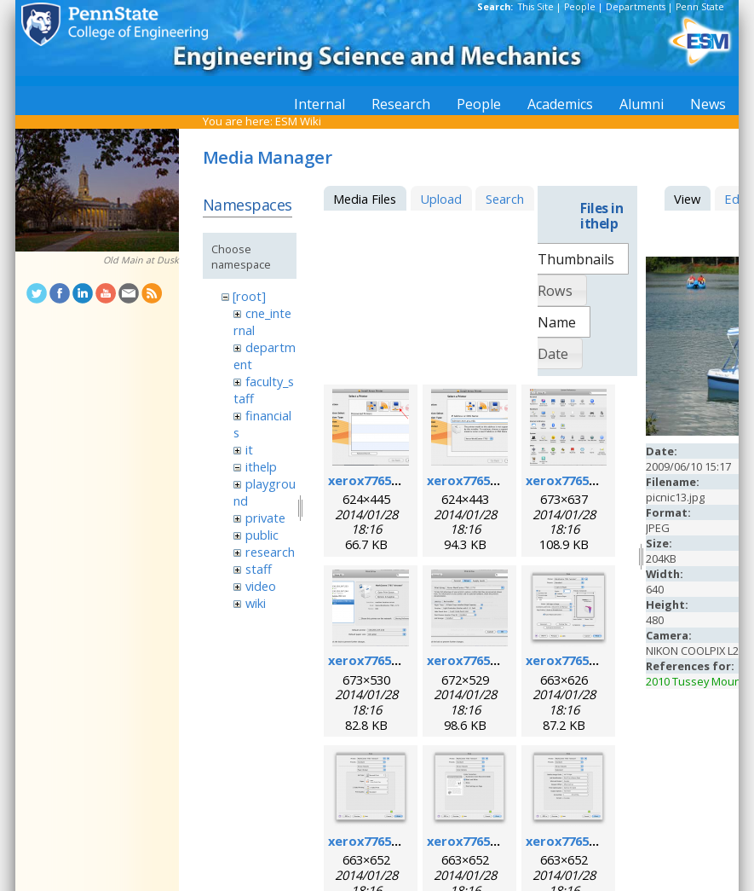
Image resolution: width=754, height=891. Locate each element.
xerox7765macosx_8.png (502, 840)
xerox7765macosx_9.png (601, 840)
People (580, 7)
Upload (441, 198)
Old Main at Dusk (141, 260)
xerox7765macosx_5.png (502, 659)
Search (505, 198)
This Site (536, 7)
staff (258, 568)
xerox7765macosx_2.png (502, 480)
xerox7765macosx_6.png (601, 659)
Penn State (700, 7)
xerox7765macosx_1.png (403, 480)
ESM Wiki (298, 121)
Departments (635, 7)
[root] (249, 295)
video (260, 585)
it (249, 449)
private (265, 517)
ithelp (261, 466)
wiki (255, 602)
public (262, 534)
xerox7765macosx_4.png (403, 659)
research (270, 551)
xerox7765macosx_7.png (403, 840)
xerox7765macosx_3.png (601, 480)
